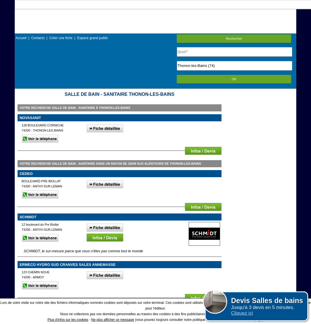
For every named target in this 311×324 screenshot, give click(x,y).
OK (234, 79)
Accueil (21, 38)
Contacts (37, 38)
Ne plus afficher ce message (112, 320)
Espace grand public (92, 38)
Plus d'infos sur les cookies (68, 320)
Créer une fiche (61, 38)
